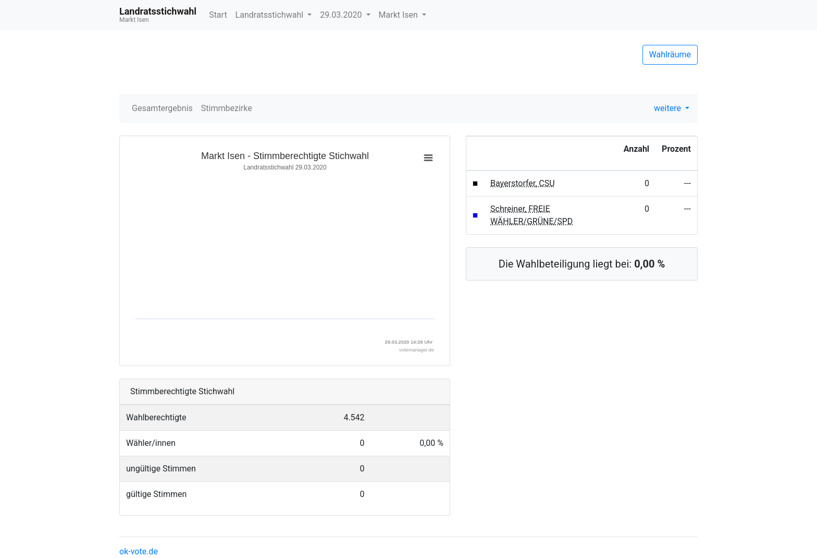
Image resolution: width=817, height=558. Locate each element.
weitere (668, 108)
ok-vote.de (138, 551)
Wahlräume (670, 54)
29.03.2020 (342, 15)
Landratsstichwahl (270, 15)
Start (218, 15)
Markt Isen (399, 15)
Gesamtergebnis (162, 108)
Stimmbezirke (226, 108)
